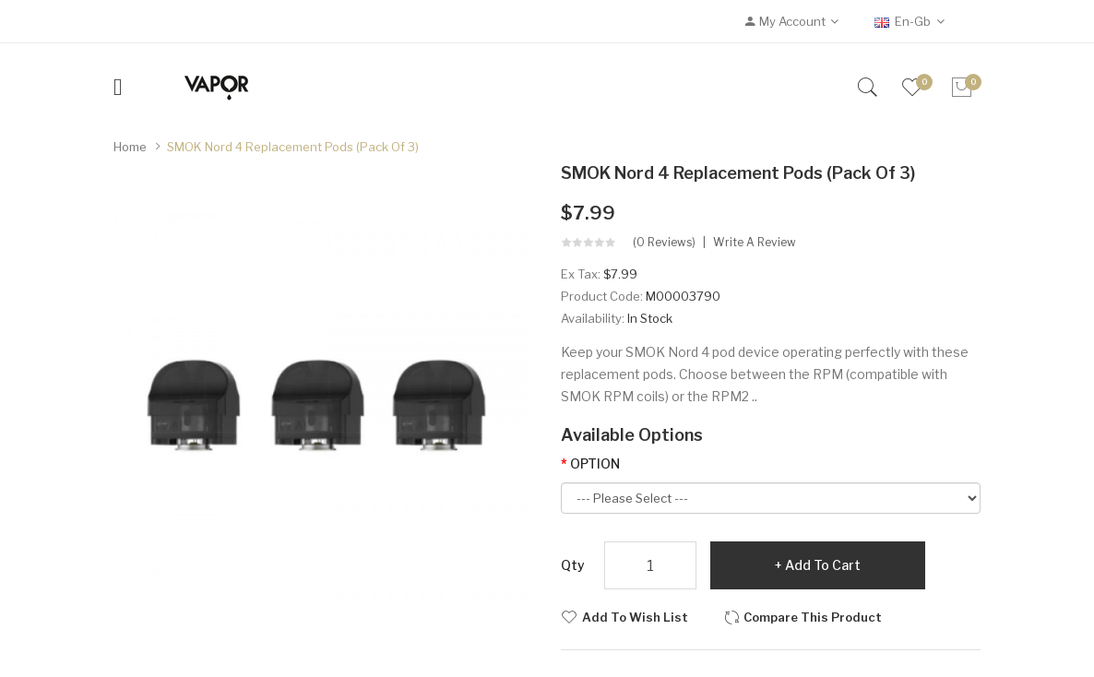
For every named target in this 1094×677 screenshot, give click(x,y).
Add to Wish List (635, 617)
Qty (573, 565)
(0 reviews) (664, 242)
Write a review (754, 242)
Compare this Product (812, 617)
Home (130, 146)
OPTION (595, 463)
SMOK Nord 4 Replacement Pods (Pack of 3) (293, 146)
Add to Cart (823, 565)
